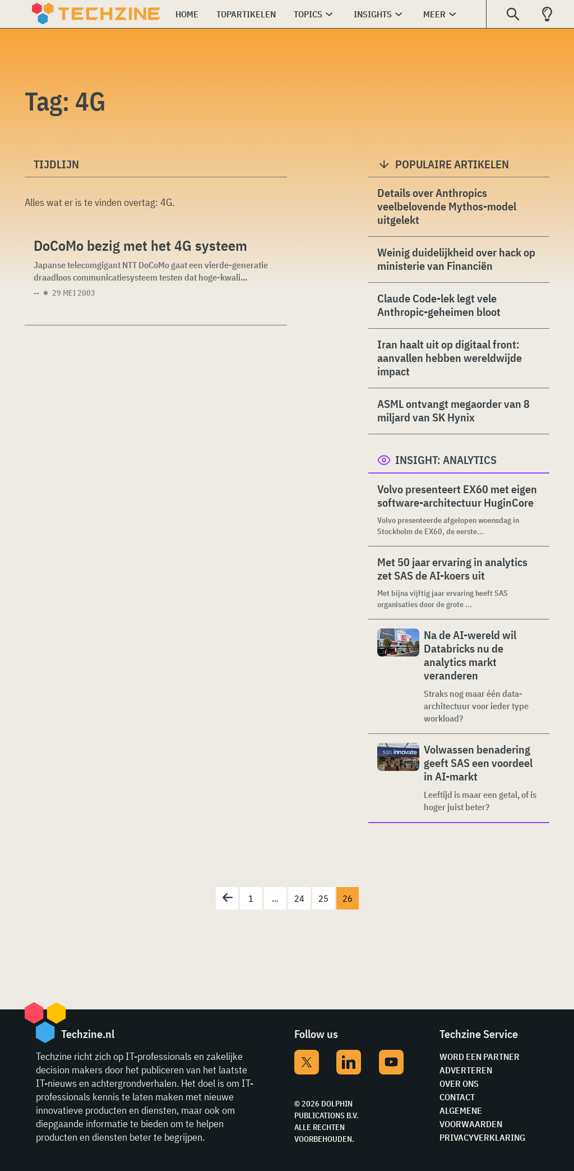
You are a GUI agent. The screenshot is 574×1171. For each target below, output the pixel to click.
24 (299, 898)
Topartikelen (246, 14)
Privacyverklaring (482, 1137)
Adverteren (465, 1070)
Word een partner (479, 1056)
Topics (308, 14)
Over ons (459, 1083)
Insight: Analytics (446, 459)
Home (186, 14)
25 (323, 898)
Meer (434, 14)
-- (36, 293)
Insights (373, 14)
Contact (457, 1097)
